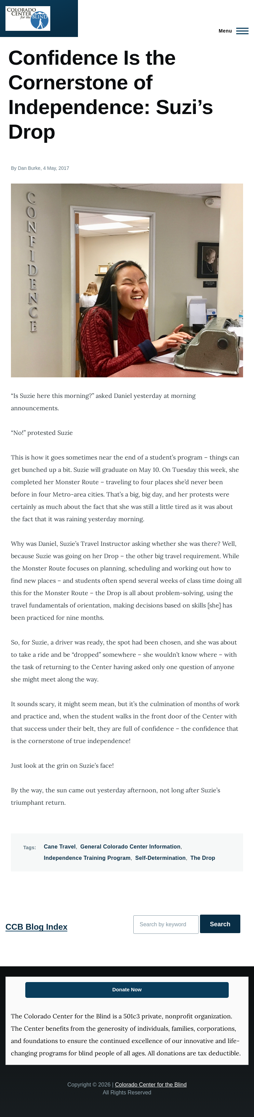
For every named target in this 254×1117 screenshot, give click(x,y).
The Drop (202, 858)
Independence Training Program (87, 858)
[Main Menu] (232, 31)
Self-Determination (160, 858)
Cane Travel (60, 847)
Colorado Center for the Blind (151, 1084)
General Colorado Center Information (130, 847)
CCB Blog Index (36, 926)
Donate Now (127, 989)
